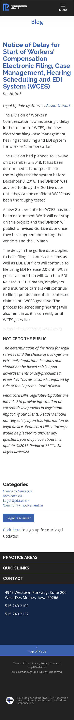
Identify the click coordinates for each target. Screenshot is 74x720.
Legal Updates (16, 500)
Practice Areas (20, 557)
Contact (13, 578)
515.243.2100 (17, 605)
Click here (12, 529)
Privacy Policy (39, 663)
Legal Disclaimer (19, 518)
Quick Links (16, 568)
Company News (17, 491)
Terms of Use (21, 663)
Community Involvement (23, 505)
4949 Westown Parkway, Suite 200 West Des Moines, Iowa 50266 (36, 595)
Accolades (12, 496)
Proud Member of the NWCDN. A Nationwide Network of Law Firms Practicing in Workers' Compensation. (42, 700)
